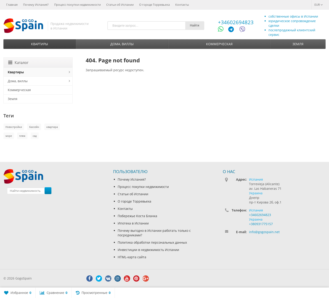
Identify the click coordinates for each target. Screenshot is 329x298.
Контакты (182, 5)
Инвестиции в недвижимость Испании (148, 250)
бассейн (34, 127)
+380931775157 (261, 224)
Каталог (18, 62)
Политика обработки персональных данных (152, 242)
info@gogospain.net (264, 232)
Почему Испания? (36, 5)
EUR (318, 5)
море (8, 135)
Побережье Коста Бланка (137, 216)
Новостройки (13, 127)
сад (35, 135)
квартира (52, 127)
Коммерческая (219, 44)
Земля (297, 44)
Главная (12, 5)
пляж (22, 135)
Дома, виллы (122, 44)
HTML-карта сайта (132, 257)
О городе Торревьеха (154, 5)
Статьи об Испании (120, 5)
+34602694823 (236, 22)
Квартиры (39, 44)
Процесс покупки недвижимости (77, 5)
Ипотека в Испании (133, 223)
